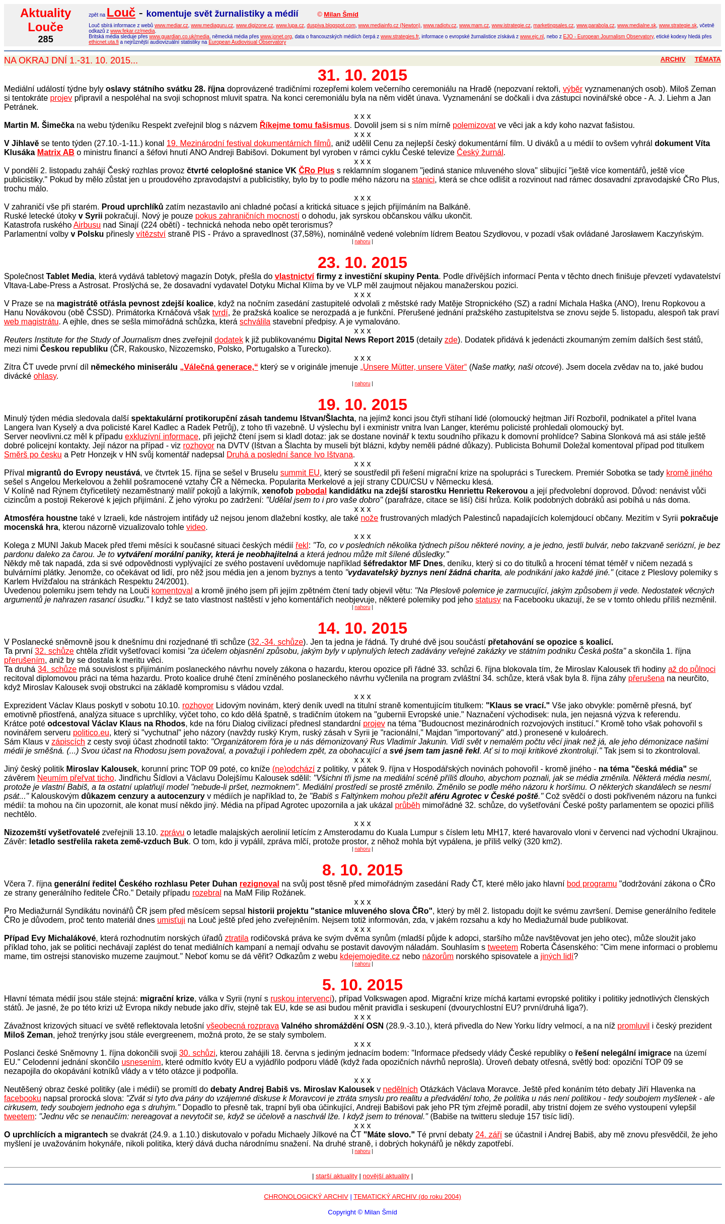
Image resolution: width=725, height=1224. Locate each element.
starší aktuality (336, 1176)
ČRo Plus (316, 170)
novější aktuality (386, 1176)
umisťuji (171, 920)
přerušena (646, 678)
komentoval (172, 590)
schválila (255, 321)
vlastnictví (294, 276)
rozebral (207, 893)
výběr (573, 89)
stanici (423, 179)
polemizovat (474, 125)
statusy (488, 599)
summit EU (300, 472)
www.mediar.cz (171, 25)
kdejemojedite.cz (370, 956)
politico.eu (91, 732)
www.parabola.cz (595, 25)
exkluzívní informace (161, 436)
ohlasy (45, 376)
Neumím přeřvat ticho (75, 778)
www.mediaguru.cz (212, 25)
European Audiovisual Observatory (247, 42)
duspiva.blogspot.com (331, 25)
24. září (488, 1134)
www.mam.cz (474, 25)
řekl (302, 545)
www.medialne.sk (636, 25)
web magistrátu (31, 321)
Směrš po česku (33, 454)
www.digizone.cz (254, 25)
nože (369, 518)
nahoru (362, 241)
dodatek (228, 339)
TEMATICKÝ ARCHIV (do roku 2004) (407, 1196)
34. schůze (57, 669)
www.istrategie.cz (510, 25)
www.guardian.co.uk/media (179, 36)
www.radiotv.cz (439, 25)
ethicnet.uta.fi (103, 42)
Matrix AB (56, 152)
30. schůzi (197, 1053)
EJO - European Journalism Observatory (608, 36)
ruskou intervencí (301, 998)
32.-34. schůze (276, 642)
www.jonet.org (276, 36)
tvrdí (220, 312)
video (195, 527)
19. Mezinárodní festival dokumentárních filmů (249, 143)
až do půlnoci (691, 669)
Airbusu (87, 225)
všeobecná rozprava (242, 1026)
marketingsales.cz (553, 25)
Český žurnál (480, 152)
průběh (407, 805)
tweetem (503, 947)
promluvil (633, 1026)
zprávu (172, 832)
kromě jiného (689, 472)
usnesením (141, 1062)
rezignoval (259, 883)
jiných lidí (557, 956)
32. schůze (54, 651)
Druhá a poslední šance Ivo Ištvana (290, 454)
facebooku (22, 1098)
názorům (438, 956)
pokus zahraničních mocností (247, 216)
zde (451, 339)
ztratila (236, 938)
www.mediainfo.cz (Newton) (389, 25)
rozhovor (198, 445)
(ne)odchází (293, 769)
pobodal (311, 491)
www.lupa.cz (290, 25)
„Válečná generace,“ (219, 367)
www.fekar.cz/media (132, 31)
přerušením (24, 660)
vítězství (151, 234)
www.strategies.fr (400, 36)
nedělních (400, 1089)
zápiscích (68, 741)
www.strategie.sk (678, 25)
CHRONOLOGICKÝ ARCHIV (306, 1196)
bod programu (592, 883)
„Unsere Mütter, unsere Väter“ (413, 367)
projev (61, 98)
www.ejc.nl (532, 36)
